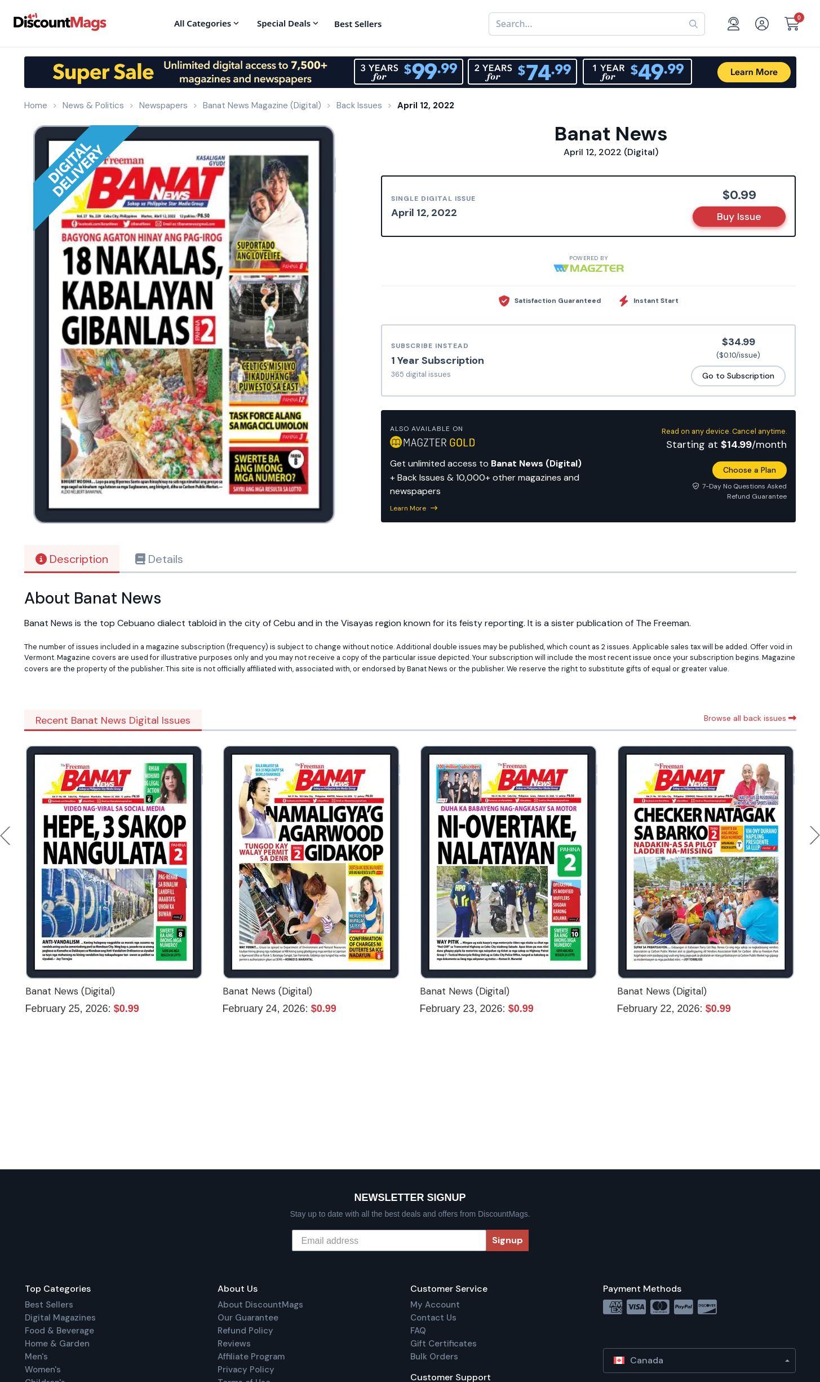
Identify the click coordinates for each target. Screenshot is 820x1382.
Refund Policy (245, 1330)
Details (159, 559)
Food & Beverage (59, 1330)
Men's (36, 1356)
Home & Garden (57, 1343)
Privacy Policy (246, 1369)
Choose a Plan (749, 470)
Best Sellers (49, 1304)
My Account (435, 1304)
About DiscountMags (260, 1304)
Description (72, 559)
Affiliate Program (251, 1356)
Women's (43, 1369)
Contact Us (433, 1317)
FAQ (418, 1330)
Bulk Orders (434, 1356)
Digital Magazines (60, 1317)
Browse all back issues (750, 718)
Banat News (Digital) (70, 991)
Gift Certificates (443, 1343)
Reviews (234, 1343)
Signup (507, 1240)
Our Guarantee (248, 1317)
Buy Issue (739, 216)
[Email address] (389, 1240)
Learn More (413, 508)
